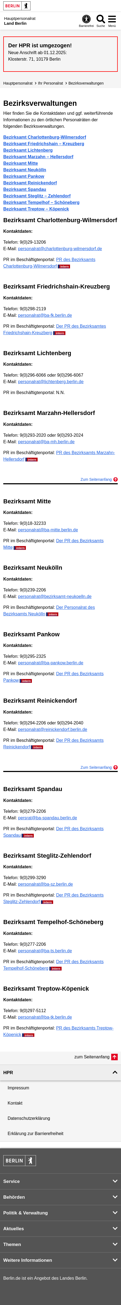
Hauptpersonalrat (17, 83)
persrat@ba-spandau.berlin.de (47, 818)
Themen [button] (12, 1244)
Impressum (18, 1088)
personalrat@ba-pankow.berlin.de (50, 663)
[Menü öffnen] (112, 21)
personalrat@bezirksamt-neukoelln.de (55, 596)
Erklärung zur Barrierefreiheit (35, 1133)
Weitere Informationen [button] (27, 1260)
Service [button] (11, 1181)
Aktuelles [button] (13, 1228)
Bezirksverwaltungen (86, 83)
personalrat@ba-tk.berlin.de (45, 1017)
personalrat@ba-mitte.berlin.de (48, 530)
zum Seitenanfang (92, 1057)
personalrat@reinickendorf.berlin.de (52, 729)
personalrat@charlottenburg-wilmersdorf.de (60, 248)
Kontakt (15, 1103)
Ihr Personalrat (50, 83)
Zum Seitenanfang (96, 479)
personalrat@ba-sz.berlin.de (45, 884)
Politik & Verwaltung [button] (25, 1213)
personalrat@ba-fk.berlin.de (45, 315)
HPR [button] (8, 1072)
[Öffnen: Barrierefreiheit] (86, 21)
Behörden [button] (14, 1197)
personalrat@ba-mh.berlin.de (46, 441)
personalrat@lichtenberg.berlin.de (50, 381)
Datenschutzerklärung (29, 1118)
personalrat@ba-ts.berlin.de (45, 950)
